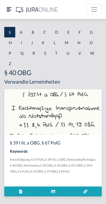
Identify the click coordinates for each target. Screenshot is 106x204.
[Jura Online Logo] (37, 9)
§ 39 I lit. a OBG (55, 159)
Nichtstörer (31, 165)
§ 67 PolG (37, 159)
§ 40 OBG (16, 165)
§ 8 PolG (64, 171)
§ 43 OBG (61, 165)
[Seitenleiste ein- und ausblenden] (9, 9)
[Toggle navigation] (94, 9)
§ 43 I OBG (76, 165)
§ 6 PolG (23, 171)
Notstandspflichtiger (81, 159)
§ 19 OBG (50, 171)
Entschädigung (20, 159)
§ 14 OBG (36, 171)
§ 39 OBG (46, 165)
